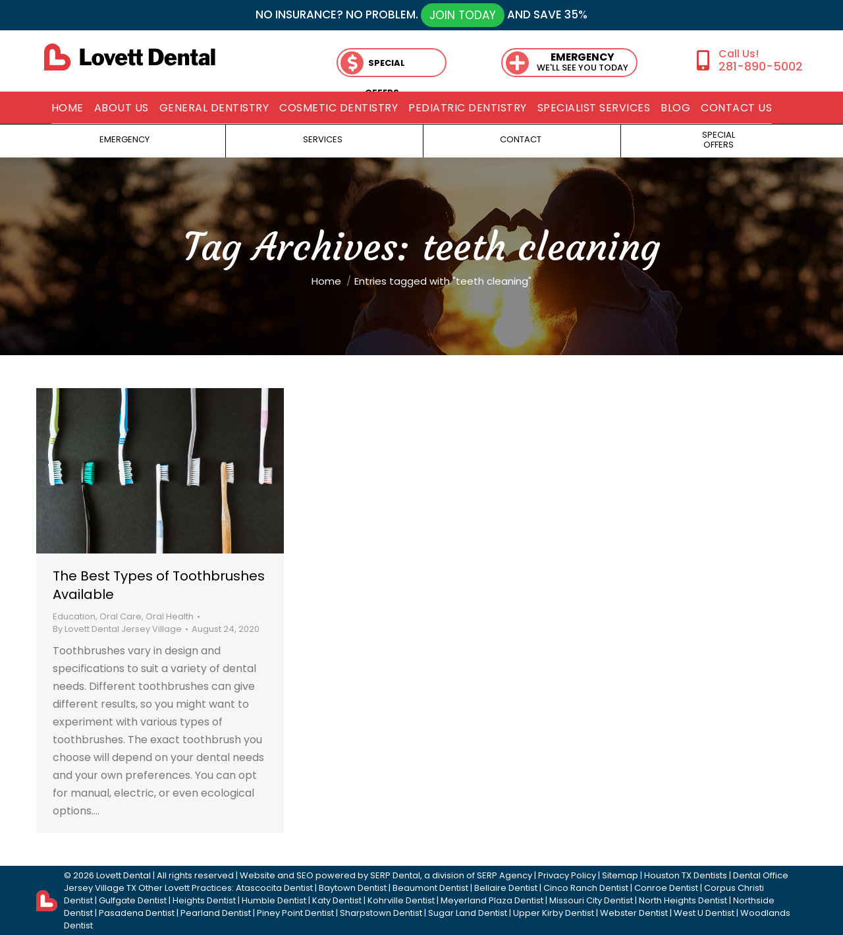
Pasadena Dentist (137, 913)
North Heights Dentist (683, 900)
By (117, 629)
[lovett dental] (129, 57)
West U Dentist (704, 913)
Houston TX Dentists (685, 875)
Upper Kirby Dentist (553, 913)
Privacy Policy (567, 875)
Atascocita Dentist (274, 888)
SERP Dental (395, 875)
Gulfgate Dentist (133, 900)
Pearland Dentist (215, 913)
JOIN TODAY (462, 15)
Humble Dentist (274, 900)
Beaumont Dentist (430, 888)
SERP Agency (504, 875)
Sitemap (620, 875)
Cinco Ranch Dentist (585, 888)
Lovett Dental (123, 875)
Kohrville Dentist (401, 900)
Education (74, 616)
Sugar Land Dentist (467, 913)
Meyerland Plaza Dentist (492, 900)
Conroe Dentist (666, 888)
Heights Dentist (204, 900)
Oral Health (170, 616)
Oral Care (120, 616)
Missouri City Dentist (591, 900)
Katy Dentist (337, 900)
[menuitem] (67, 108)
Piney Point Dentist (295, 913)
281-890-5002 (761, 66)
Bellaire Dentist (505, 888)
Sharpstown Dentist (381, 913)
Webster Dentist (634, 913)
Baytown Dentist (353, 888)
